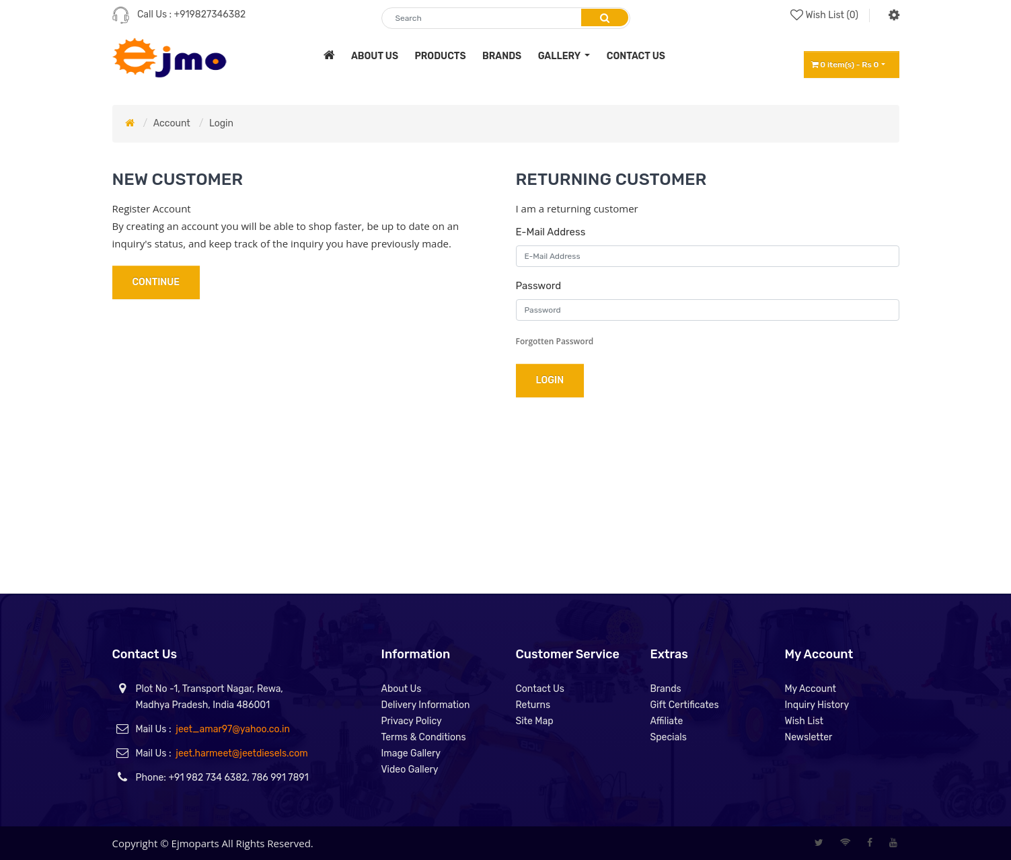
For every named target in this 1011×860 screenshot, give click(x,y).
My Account (811, 689)
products (439, 56)
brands (501, 56)
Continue (156, 282)
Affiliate (666, 721)
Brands (665, 689)
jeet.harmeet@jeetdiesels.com (241, 753)
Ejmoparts (195, 843)
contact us (636, 56)
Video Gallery (410, 769)
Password (539, 286)
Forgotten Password (555, 341)
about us (374, 56)
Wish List (804, 721)
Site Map (535, 721)
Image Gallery (411, 753)
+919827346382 (210, 14)
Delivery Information (425, 705)
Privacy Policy (411, 721)
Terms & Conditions (423, 737)
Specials (668, 737)
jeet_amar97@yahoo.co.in (233, 729)
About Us (401, 689)
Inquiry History (817, 705)
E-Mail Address (551, 232)
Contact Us (540, 689)
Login (221, 123)
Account (171, 123)
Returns (533, 705)
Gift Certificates (684, 705)
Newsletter (809, 737)
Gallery (560, 56)
